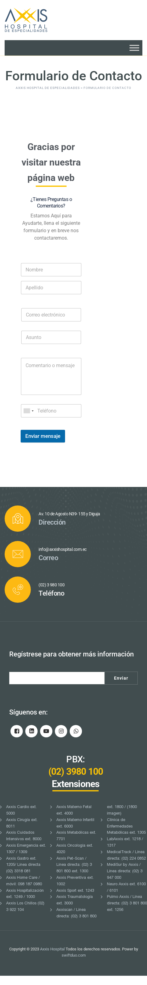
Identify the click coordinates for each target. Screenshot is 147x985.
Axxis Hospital (52, 958)
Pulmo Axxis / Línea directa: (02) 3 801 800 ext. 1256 (127, 913)
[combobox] (28, 420)
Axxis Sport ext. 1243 (75, 900)
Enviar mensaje (42, 445)
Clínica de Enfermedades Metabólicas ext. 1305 (126, 836)
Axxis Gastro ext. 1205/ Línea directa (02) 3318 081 (23, 874)
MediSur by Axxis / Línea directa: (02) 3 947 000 (124, 881)
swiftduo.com (74, 964)
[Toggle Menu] (134, 48)
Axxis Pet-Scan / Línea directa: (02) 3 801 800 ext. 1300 (74, 874)
